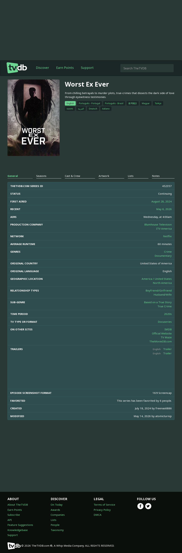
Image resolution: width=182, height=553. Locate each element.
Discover (42, 67)
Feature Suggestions (20, 525)
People (55, 525)
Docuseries (165, 321)
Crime (168, 251)
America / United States (157, 278)
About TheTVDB (17, 504)
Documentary (163, 255)
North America (162, 283)
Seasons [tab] (41, 176)
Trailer (167, 349)
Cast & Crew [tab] (72, 176)
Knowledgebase (17, 530)
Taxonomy (57, 530)
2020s (168, 314)
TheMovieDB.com (160, 341)
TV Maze (166, 337)
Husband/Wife (163, 294)
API (9, 520)
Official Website (162, 333)
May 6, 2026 (164, 209)
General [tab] (12, 176)
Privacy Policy (102, 509)
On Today (57, 504)
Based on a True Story (158, 302)
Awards (55, 509)
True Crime (164, 306)
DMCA (97, 514)
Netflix (167, 236)
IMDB (168, 329)
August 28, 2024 (161, 201)
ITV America (164, 228)
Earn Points (65, 67)
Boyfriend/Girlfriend (159, 290)
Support (87, 67)
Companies (58, 514)
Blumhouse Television (158, 224)
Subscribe (13, 514)
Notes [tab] (156, 176)
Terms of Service (104, 504)
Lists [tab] (130, 176)
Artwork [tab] (104, 176)
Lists (53, 520)
